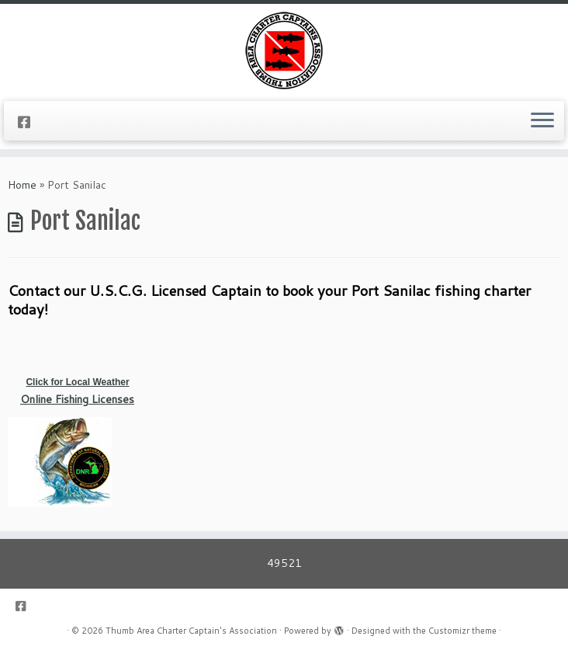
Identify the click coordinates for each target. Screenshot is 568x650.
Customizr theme (462, 630)
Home (22, 185)
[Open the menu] (542, 121)
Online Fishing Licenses (77, 399)
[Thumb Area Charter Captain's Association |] (284, 50)
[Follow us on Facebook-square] (29, 122)
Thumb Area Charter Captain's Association (191, 630)
